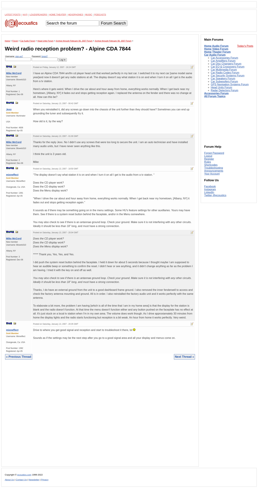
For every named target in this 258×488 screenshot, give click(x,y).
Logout (208, 156)
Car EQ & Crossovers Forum (227, 66)
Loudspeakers (38, 14)
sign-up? (19, 56)
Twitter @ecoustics (215, 195)
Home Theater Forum (217, 51)
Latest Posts (13, 14)
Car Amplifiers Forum (223, 60)
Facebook (210, 186)
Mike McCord (13, 73)
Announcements (213, 170)
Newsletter (34, 479)
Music (88, 14)
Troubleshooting (213, 167)
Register (209, 159)
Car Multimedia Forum (224, 69)
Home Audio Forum (216, 46)
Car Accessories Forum (224, 57)
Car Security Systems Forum (227, 75)
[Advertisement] (100, 415)
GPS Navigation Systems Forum (230, 84)
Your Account (212, 173)
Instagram (210, 189)
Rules (207, 162)
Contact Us (21, 479)
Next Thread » (184, 356)
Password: (45, 58)
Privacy (45, 479)
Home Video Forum (216, 49)
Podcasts (100, 14)
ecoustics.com (24, 475)
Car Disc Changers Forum (226, 63)
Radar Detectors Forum (224, 90)
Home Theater (57, 14)
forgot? (44, 56)
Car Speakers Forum (223, 78)
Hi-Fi (25, 14)
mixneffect (12, 174)
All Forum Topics (214, 96)
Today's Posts (245, 46)
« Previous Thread (18, 356)
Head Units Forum (221, 87)
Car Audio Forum (215, 54)
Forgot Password (214, 153)
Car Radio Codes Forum (225, 72)
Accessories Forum (216, 93)
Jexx (9, 109)
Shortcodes (211, 164)
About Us (9, 479)
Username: (18, 58)
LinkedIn (209, 192)
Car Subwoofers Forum (224, 81)
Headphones (75, 14)
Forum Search (113, 23)
